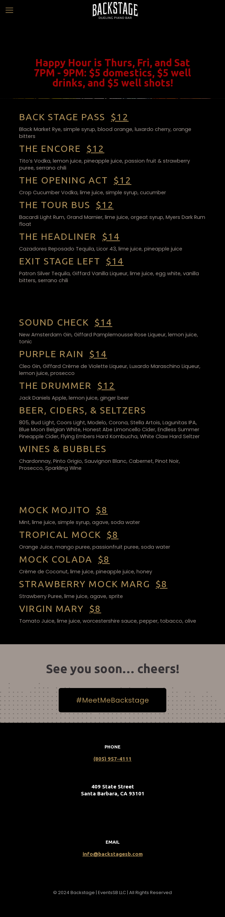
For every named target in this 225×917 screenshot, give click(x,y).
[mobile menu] (9, 10)
